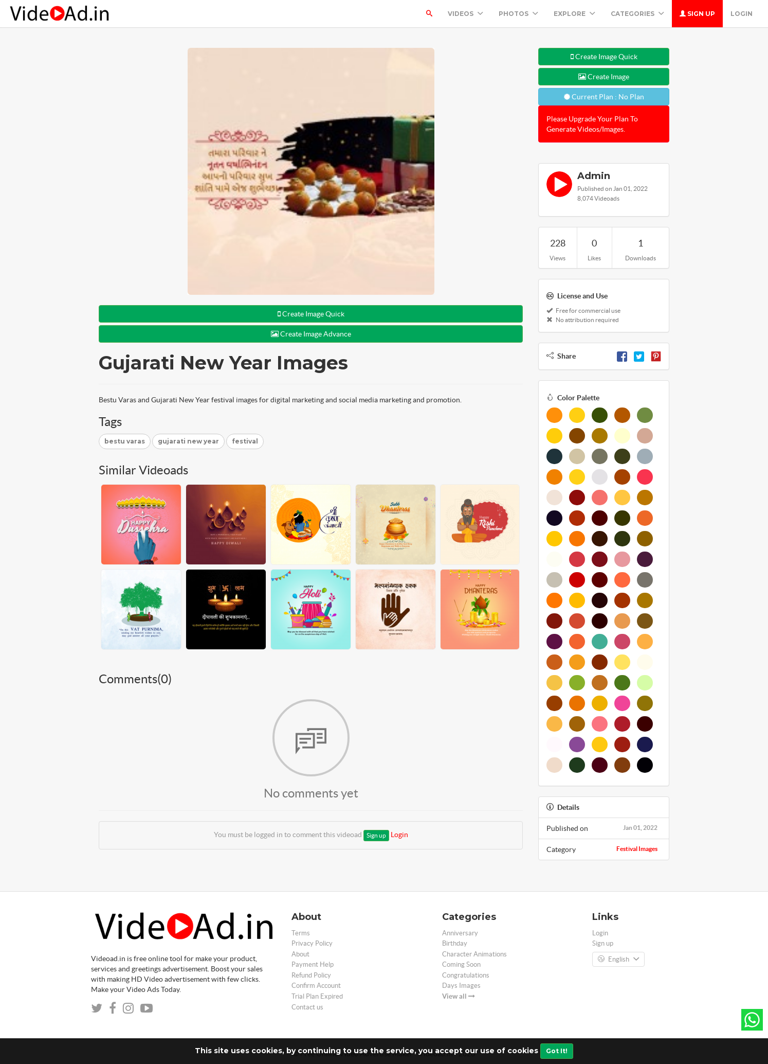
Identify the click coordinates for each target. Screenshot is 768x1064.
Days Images (461, 985)
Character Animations (474, 954)
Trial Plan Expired (317, 996)
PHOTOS (518, 13)
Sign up (697, 13)
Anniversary (460, 933)
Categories (637, 13)
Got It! (557, 1051)
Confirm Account (316, 985)
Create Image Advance (311, 334)
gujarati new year (188, 441)
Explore (574, 13)
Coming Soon (461, 964)
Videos (465, 13)
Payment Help (312, 964)
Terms (300, 933)
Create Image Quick (311, 314)
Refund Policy (311, 975)
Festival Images (636, 848)
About (300, 954)
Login (741, 13)
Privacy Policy (312, 943)
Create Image (603, 77)
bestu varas (124, 441)
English (618, 959)
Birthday (454, 943)
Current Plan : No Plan (604, 97)
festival (245, 441)
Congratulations (465, 975)
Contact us (307, 1007)
